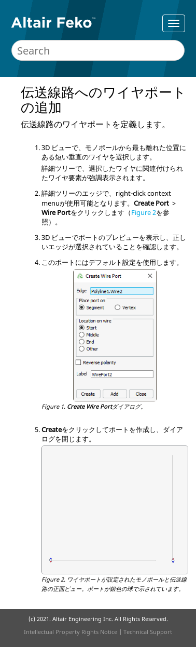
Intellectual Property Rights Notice (70, 632)
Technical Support (147, 632)
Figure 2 (143, 212)
